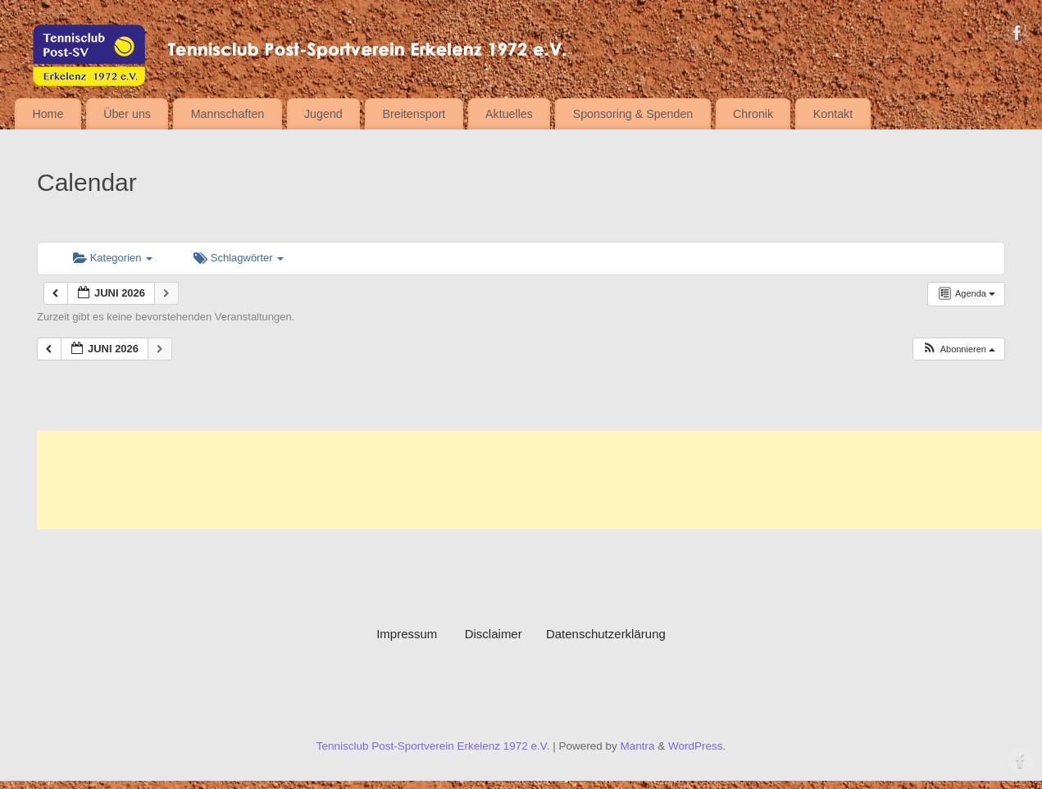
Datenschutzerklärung (606, 634)
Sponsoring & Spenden (633, 113)
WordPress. (697, 746)
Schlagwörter (238, 258)
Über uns (127, 113)
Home (47, 113)
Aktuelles (509, 113)
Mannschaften (228, 113)
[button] (958, 349)
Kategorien (112, 258)
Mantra (637, 746)
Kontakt (833, 113)
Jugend (323, 113)
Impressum (420, 634)
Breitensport (414, 113)
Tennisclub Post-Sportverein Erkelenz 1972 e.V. (433, 746)
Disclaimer (493, 634)
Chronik (753, 113)
